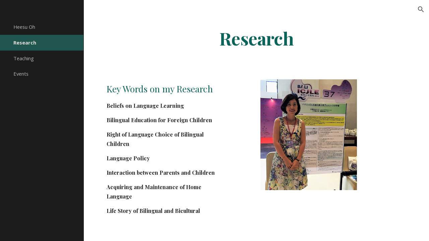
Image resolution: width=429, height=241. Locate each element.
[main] (256, 38)
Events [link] (20, 73)
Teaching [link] (23, 58)
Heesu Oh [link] (24, 26)
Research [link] (24, 42)
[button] (421, 9)
